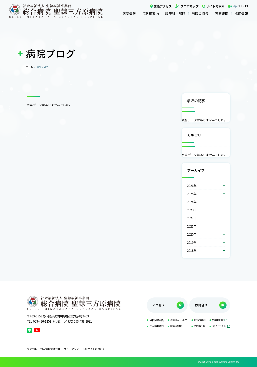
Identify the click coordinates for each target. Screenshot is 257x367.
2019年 (191, 242)
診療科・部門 (175, 13)
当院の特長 (200, 13)
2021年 (191, 226)
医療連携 (221, 13)
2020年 (191, 234)
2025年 (191, 194)
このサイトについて (93, 349)
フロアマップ (189, 6)
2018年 (191, 250)
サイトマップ (71, 349)
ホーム (29, 66)
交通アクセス (163, 6)
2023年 (191, 210)
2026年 (191, 185)
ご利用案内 (150, 13)
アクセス (158, 305)
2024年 (191, 202)
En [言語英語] (241, 6)
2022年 (191, 218)
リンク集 (32, 349)
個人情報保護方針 (50, 349)
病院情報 (129, 13)
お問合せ (201, 305)
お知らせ (200, 326)
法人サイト (219, 326)
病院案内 (200, 320)
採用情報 (241, 13)
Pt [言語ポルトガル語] (246, 6)
